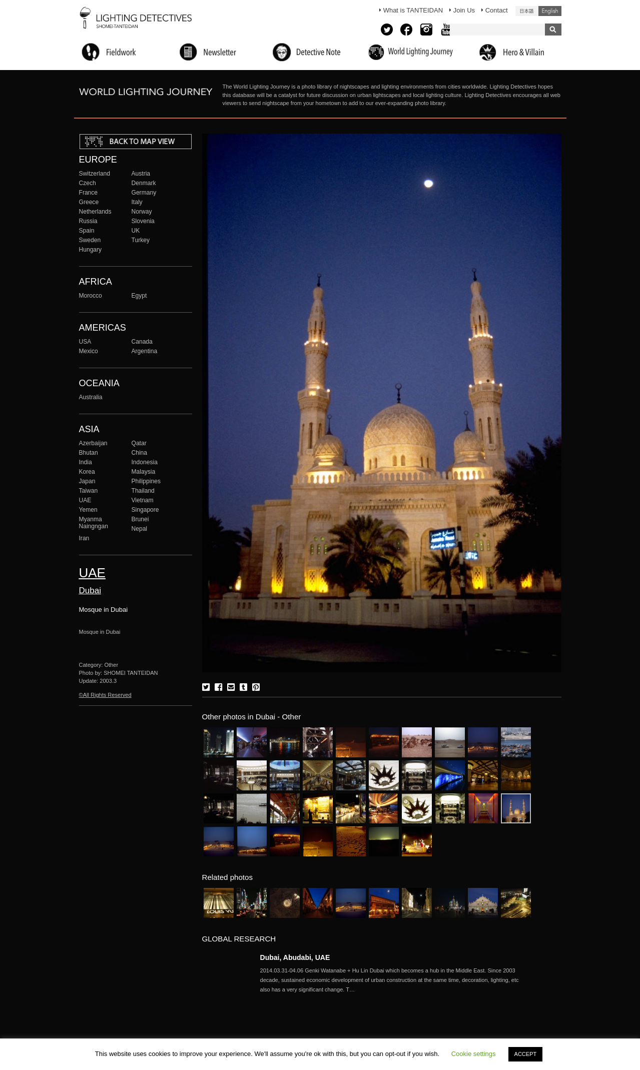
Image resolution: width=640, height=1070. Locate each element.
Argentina (145, 351)
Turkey (141, 240)
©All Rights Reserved (105, 695)
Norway (142, 211)
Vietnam (143, 500)
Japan (87, 481)
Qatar (139, 443)
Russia (88, 221)
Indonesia (145, 462)
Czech (87, 183)
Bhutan (88, 452)
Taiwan (88, 490)
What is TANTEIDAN (413, 10)
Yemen (88, 509)
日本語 (526, 11)
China (140, 452)
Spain (87, 230)
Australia (91, 397)
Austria (141, 173)
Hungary (90, 249)
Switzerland (94, 173)
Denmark (144, 183)
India (85, 462)
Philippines (146, 481)
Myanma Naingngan (93, 523)
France (88, 192)
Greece (89, 202)
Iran (84, 538)
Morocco (90, 295)
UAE (85, 500)
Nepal (140, 528)
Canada (142, 341)
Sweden (90, 240)
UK (136, 230)
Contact (496, 10)
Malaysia (144, 471)
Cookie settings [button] (473, 1053)
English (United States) (549, 11)
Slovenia (143, 221)
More (395, 980)
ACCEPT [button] (525, 1054)
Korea (87, 471)
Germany (144, 192)
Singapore (145, 509)
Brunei (140, 519)
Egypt (139, 295)
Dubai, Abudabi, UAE (295, 957)
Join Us (464, 10)
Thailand (143, 490)
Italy (137, 202)
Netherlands (95, 211)
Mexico (88, 351)
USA (85, 341)
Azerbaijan (93, 443)
